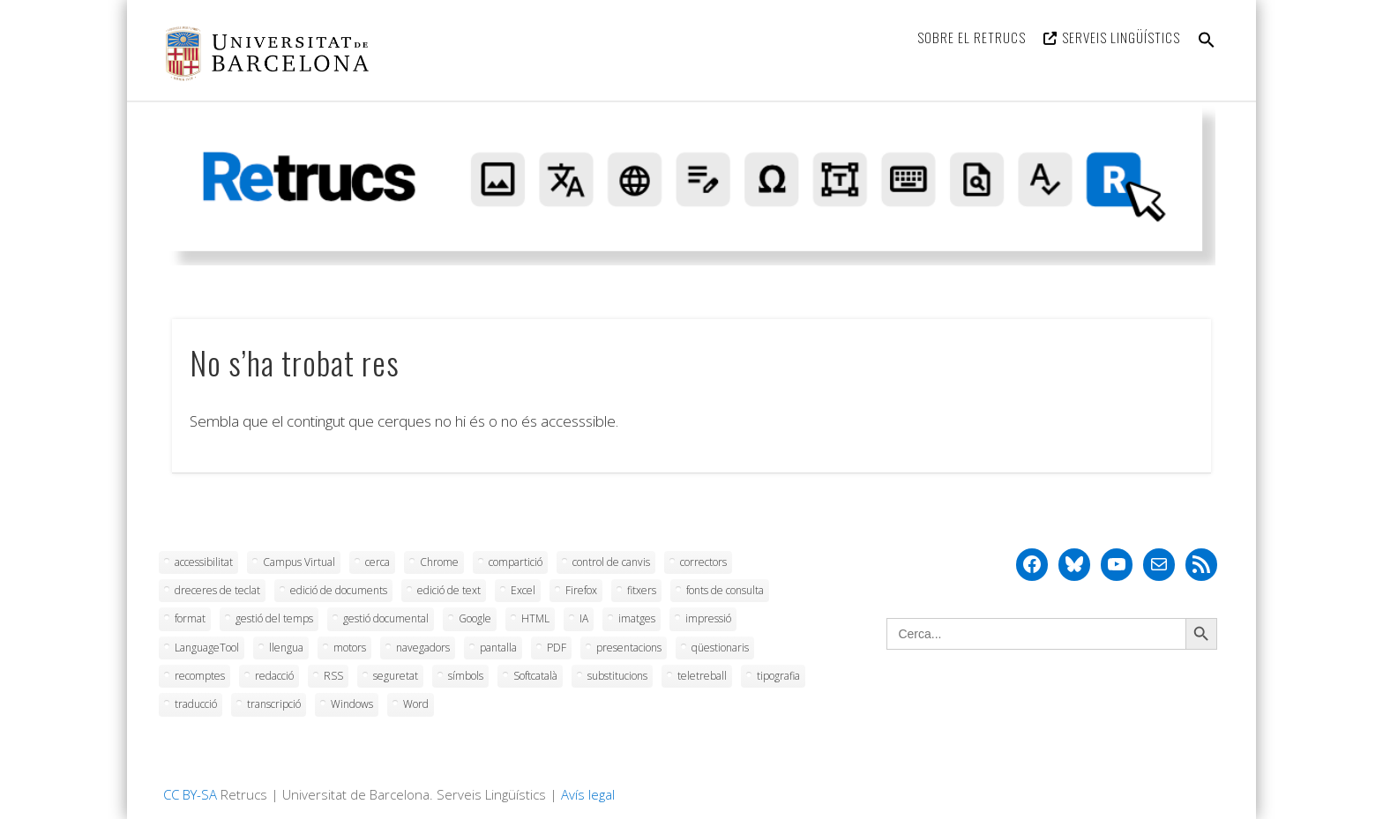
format (190, 618)
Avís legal (588, 794)
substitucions (617, 675)
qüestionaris (720, 647)
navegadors (423, 647)
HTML (535, 618)
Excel (523, 590)
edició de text (449, 590)
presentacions (629, 647)
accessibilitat (204, 562)
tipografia (778, 675)
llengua (286, 647)
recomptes (200, 675)
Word (416, 703)
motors (349, 647)
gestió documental (386, 618)
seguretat (395, 675)
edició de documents (338, 590)
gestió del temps (274, 618)
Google (475, 618)
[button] (1206, 50)
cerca (377, 562)
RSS (333, 675)
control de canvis (611, 562)
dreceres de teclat (217, 590)
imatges (636, 618)
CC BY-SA (190, 794)
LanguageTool (207, 647)
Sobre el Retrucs (971, 37)
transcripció (274, 703)
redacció (274, 675)
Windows (352, 703)
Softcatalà (535, 675)
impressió (708, 618)
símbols (465, 675)
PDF (556, 647)
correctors (703, 562)
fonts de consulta (725, 590)
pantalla (498, 647)
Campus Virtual (299, 562)
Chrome (439, 562)
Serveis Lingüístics (1121, 37)
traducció (196, 703)
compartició (515, 562)
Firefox (581, 590)
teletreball (702, 675)
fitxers (641, 590)
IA (583, 618)
